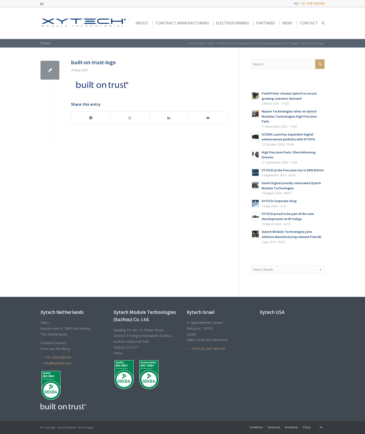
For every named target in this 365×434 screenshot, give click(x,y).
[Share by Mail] (208, 118)
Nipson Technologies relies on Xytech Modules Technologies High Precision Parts (289, 116)
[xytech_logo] (83, 23)
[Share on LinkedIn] (169, 118)
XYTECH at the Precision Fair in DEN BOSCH (293, 170)
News (45, 43)
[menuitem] (142, 23)
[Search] (322, 23)
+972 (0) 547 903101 (208, 348)
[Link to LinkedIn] (41, 3)
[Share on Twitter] (90, 118)
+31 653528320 (58, 357)
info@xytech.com (57, 363)
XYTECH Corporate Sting (279, 201)
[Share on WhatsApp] (130, 118)
